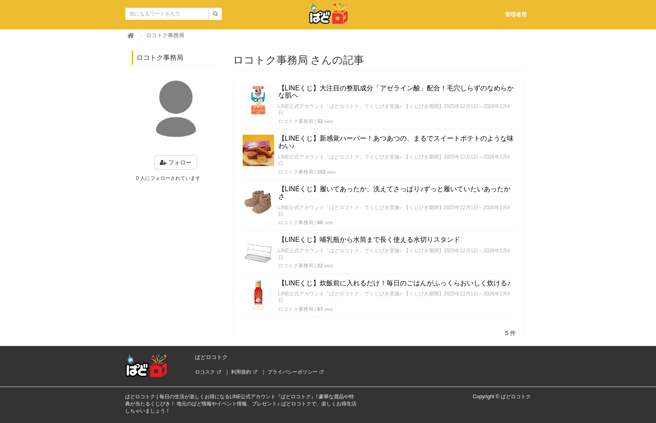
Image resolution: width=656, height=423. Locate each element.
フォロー (176, 162)
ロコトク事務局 (295, 121)
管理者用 (516, 14)
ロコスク (205, 372)
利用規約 (241, 372)
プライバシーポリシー (292, 372)
